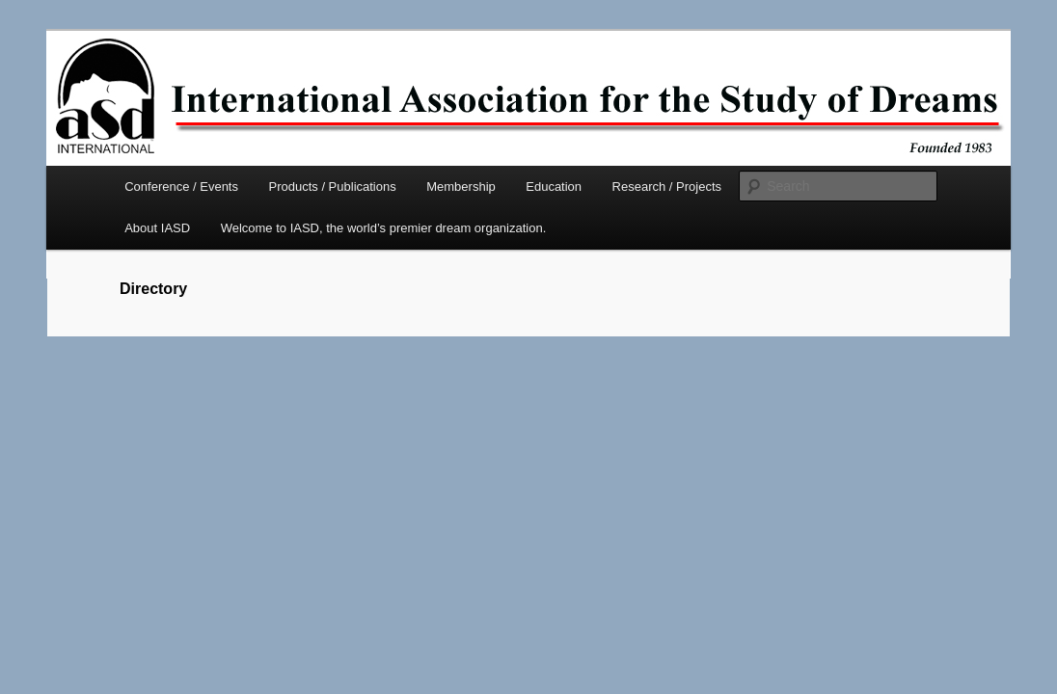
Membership (461, 186)
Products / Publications (331, 186)
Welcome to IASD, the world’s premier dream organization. (384, 228)
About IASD (157, 228)
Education (554, 186)
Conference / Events (181, 186)
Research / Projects (666, 186)
